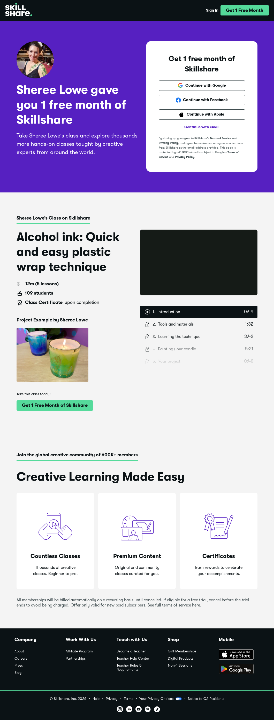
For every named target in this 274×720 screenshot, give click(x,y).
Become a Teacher (131, 651)
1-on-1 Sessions (180, 665)
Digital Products (180, 658)
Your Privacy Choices (160, 699)
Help (96, 699)
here (196, 605)
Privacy (112, 699)
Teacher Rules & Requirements (129, 668)
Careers (20, 658)
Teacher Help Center (133, 658)
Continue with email (201, 127)
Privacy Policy (168, 143)
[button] (244, 10)
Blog (17, 673)
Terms (128, 699)
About (19, 651)
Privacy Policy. (185, 157)
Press (18, 665)
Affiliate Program (79, 651)
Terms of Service (220, 138)
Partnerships (76, 658)
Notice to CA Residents (206, 699)
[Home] (18, 10)
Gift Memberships (182, 651)
